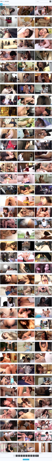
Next (37, 455)
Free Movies (4, 1)
